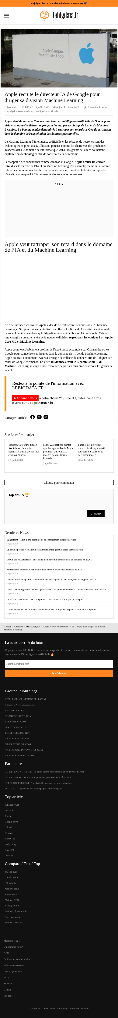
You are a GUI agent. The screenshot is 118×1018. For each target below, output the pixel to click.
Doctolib (9, 810)
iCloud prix (10, 883)
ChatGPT (9, 849)
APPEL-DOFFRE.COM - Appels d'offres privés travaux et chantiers (38, 783)
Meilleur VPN (12, 900)
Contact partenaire (13, 971)
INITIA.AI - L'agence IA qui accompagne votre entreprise (33, 788)
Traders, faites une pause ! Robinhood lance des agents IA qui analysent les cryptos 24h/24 (23, 449)
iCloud (8, 827)
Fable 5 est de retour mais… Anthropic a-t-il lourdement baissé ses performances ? (91, 449)
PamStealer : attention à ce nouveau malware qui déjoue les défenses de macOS (45, 569)
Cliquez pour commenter (59, 482)
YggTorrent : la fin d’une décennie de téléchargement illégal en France (41, 539)
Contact (7, 989)
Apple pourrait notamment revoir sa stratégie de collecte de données (46, 357)
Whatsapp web (12, 804)
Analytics (12, 111)
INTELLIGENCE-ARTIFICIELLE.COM (25, 699)
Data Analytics (25, 111)
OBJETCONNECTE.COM (18, 716)
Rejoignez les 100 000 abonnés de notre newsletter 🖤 (59, 3)
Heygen (8, 833)
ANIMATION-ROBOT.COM (19, 755)
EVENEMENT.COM (15, 721)
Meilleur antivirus (14, 922)
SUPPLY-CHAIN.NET (16, 727)
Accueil (7, 626)
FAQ (6, 977)
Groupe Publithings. (59, 1008)
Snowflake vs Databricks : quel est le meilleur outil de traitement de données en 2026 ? (49, 559)
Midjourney (10, 844)
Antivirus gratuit (13, 916)
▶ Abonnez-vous (25, 398)
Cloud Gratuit (12, 877)
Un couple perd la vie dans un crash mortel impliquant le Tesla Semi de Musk (44, 549)
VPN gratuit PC (12, 905)
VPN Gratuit (11, 894)
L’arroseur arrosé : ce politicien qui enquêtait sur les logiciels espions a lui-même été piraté (51, 609)
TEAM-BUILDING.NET (17, 732)
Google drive (11, 821)
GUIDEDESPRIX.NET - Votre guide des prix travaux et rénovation (38, 777)
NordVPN (10, 838)
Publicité (8, 995)
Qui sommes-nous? (13, 946)
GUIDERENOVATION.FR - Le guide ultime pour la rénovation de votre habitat (44, 771)
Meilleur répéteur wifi (16, 911)
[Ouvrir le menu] (6, 16)
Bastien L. (12, 107)
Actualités (40, 402)
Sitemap (8, 983)
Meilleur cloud (12, 888)
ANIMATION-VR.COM (17, 738)
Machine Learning (20, 141)
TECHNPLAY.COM (15, 710)
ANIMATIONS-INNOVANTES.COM (24, 749)
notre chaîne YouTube (56, 398)
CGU (6, 953)
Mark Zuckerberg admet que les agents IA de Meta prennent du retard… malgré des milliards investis (58, 451)
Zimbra (8, 816)
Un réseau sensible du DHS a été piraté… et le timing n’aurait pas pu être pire (44, 599)
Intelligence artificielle (46, 111)
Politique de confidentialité (17, 959)
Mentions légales (12, 940)
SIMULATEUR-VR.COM (18, 744)
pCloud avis (11, 871)
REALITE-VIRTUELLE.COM (20, 704)
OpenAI (9, 855)
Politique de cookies (14, 965)
